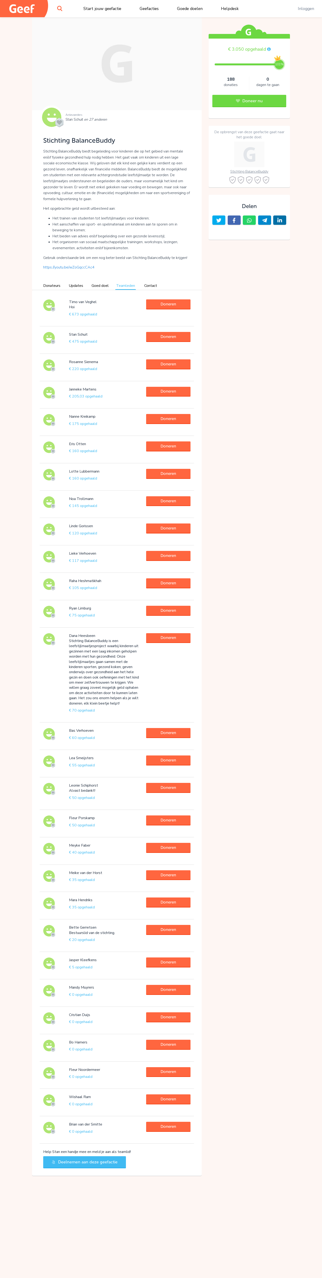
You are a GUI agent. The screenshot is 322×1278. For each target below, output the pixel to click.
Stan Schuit (86, 119)
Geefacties (149, 8)
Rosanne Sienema (83, 361)
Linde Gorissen (81, 526)
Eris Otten (77, 444)
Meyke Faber (79, 845)
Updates (76, 285)
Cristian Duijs (79, 1014)
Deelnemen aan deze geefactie (85, 1162)
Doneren (168, 304)
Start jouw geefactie (102, 8)
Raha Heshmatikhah (85, 580)
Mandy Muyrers (81, 987)
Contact (150, 285)
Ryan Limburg (80, 608)
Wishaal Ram (80, 1096)
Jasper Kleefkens (83, 960)
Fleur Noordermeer (84, 1069)
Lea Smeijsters (81, 758)
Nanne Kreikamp (82, 416)
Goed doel (100, 285)
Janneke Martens (82, 389)
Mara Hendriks (80, 900)
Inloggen (306, 8)
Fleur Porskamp (82, 818)
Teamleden (125, 285)
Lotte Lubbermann (84, 471)
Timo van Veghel (83, 302)
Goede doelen (190, 8)
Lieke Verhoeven (82, 553)
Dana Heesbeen (82, 635)
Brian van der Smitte (85, 1124)
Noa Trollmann (81, 498)
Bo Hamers (78, 1042)
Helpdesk (230, 8)
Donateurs (51, 285)
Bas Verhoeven (81, 730)
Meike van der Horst (85, 872)
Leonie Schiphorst (83, 785)
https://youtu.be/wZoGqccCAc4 (69, 267)
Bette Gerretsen (82, 927)
